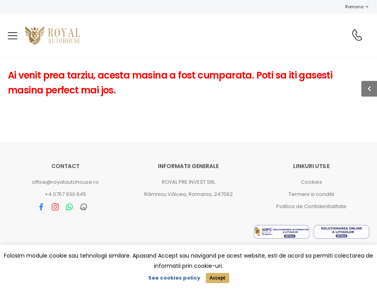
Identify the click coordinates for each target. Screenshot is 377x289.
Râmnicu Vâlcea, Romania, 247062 (188, 194)
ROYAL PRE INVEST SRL (188, 182)
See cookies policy (174, 278)
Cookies (311, 182)
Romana (350, 7)
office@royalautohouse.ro (65, 182)
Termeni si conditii (311, 194)
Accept (217, 278)
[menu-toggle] (12, 35)
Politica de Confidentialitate (311, 206)
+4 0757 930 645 (65, 194)
